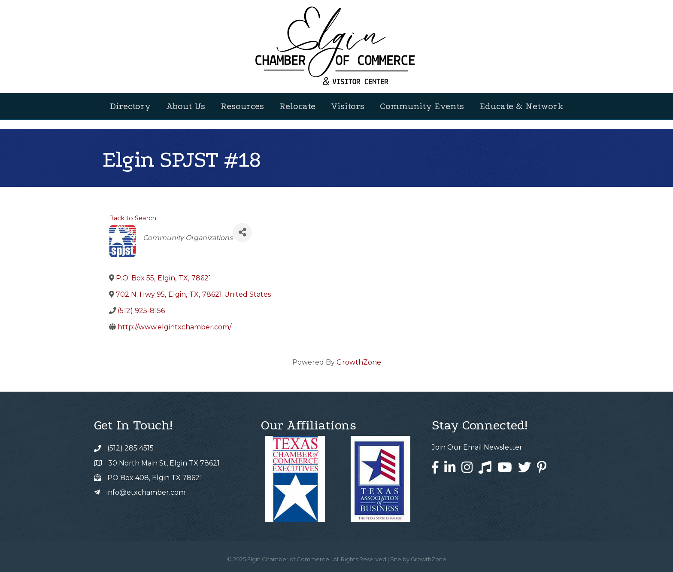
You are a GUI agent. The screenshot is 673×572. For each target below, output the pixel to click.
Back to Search (132, 218)
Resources (242, 106)
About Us (185, 106)
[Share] (242, 232)
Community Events (422, 106)
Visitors (347, 106)
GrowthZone (358, 362)
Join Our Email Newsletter (477, 447)
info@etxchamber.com (145, 492)
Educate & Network (521, 106)
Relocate (297, 106)
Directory (130, 106)
